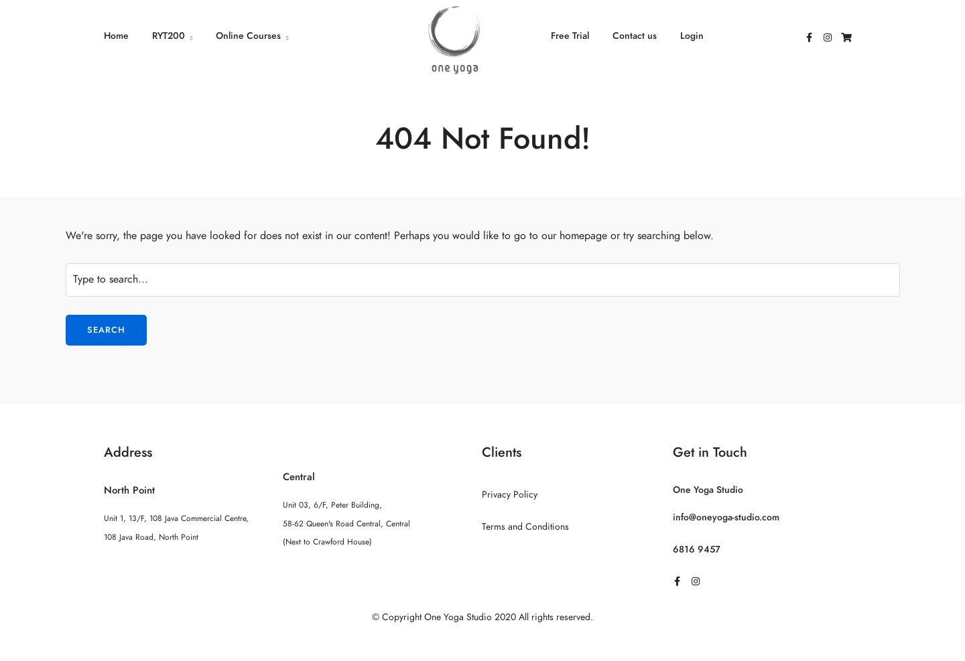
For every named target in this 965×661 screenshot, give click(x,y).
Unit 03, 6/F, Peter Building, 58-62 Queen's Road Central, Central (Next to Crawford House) (346, 523)
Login (692, 35)
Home (116, 35)
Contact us (635, 35)
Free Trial (570, 35)
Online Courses (248, 35)
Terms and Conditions (525, 526)
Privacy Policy (509, 494)
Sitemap (483, 643)
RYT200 (168, 35)
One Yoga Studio (708, 490)
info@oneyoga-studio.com (726, 517)
